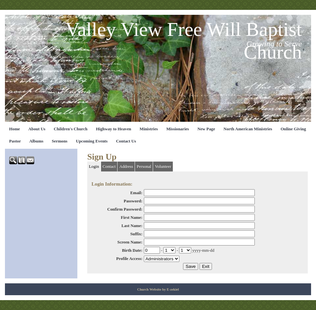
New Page (206, 129)
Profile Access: (129, 258)
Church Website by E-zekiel (158, 289)
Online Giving (293, 129)
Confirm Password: (125, 209)
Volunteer (163, 166)
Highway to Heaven (113, 129)
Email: (136, 193)
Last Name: (132, 225)
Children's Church (70, 129)
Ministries (149, 129)
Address (126, 166)
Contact (109, 166)
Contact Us (126, 141)
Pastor (15, 141)
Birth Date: (132, 250)
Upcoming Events (91, 141)
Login (94, 166)
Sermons (59, 141)
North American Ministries (248, 129)
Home (14, 129)
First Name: (132, 217)
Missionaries (177, 129)
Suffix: (136, 234)
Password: (133, 201)
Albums (36, 141)
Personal (144, 166)
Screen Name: (130, 242)
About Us (36, 129)
